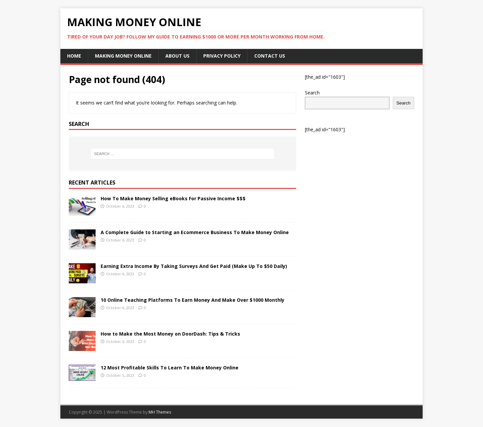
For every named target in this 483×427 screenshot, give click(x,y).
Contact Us (269, 56)
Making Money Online (123, 56)
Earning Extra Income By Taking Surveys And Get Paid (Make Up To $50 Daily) (194, 266)
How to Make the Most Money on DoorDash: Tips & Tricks (170, 334)
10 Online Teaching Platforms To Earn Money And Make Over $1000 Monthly (192, 300)
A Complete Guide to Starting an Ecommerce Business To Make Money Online (195, 232)
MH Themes (160, 412)
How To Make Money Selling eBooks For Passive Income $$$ (173, 198)
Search (312, 92)
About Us (177, 56)
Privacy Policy (221, 56)
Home (74, 56)
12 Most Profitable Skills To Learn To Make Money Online (169, 367)
